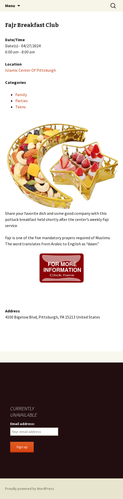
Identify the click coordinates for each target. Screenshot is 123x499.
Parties (21, 100)
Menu (10, 5)
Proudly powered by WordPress (29, 488)
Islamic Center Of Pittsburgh (30, 70)
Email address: (22, 423)
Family (21, 94)
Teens (20, 106)
